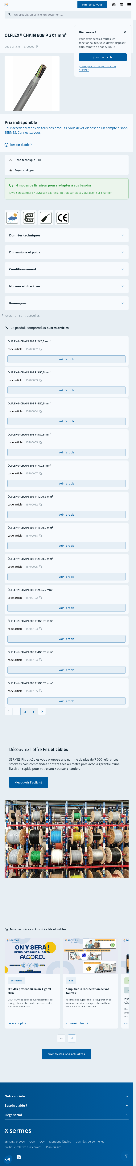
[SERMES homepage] (6, 4)
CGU (32, 1141)
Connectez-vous (29, 132)
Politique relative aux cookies (23, 1147)
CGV (42, 1141)
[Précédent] (8, 711)
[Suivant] (42, 711)
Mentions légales (60, 1141)
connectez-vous (92, 4)
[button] (126, 1156)
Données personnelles (90, 1141)
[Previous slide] (61, 1038)
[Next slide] (72, 1038)
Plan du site (53, 1147)
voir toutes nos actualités (66, 1054)
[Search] (9, 14)
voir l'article (66, 359)
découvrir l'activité (28, 782)
